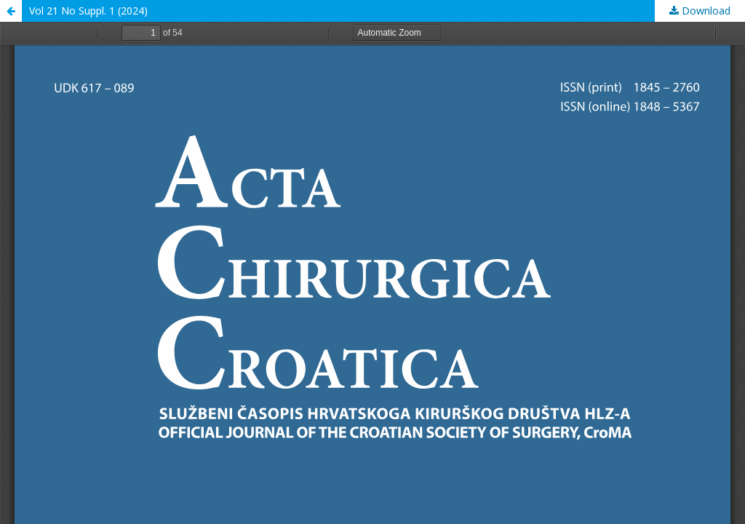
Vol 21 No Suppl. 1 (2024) (88, 10)
